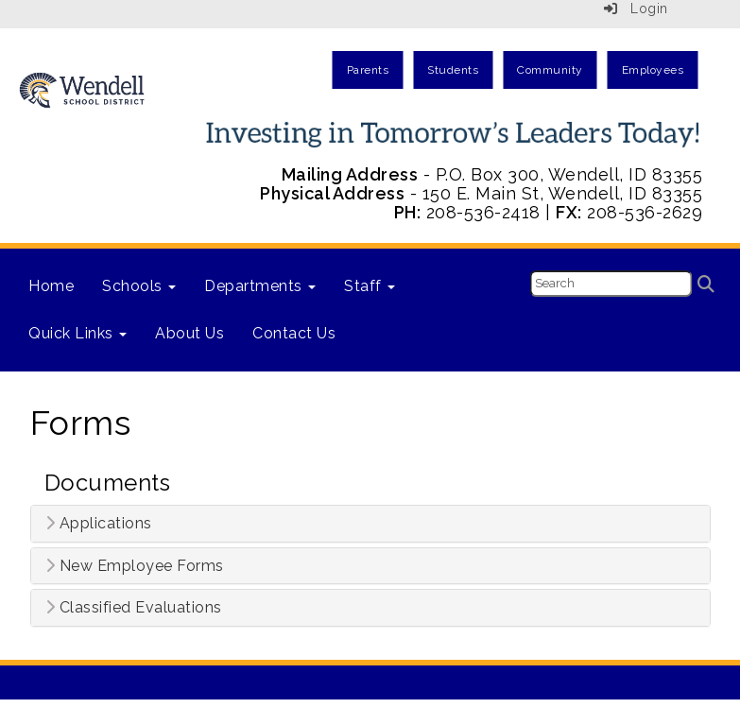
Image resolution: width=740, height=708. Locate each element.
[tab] (370, 524)
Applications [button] (98, 523)
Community (550, 70)
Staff (369, 286)
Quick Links (77, 333)
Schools (139, 286)
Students (452, 70)
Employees (653, 70)
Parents (368, 70)
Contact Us (294, 333)
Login (636, 8)
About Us (189, 333)
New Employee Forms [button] (134, 566)
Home (51, 286)
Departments (260, 286)
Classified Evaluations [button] (133, 607)
